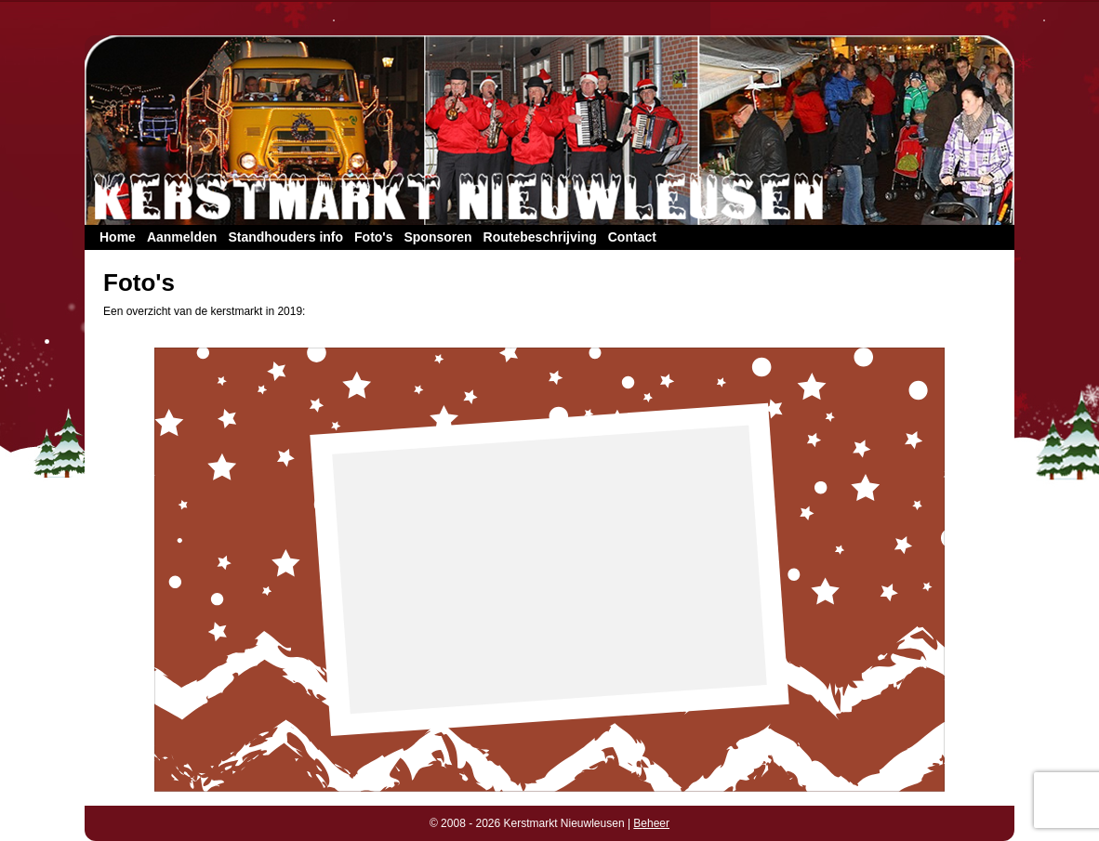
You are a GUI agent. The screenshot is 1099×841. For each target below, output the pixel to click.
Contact (632, 237)
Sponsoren (437, 237)
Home (117, 237)
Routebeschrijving (540, 237)
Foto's (373, 237)
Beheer (651, 823)
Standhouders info (285, 237)
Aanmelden (182, 237)
